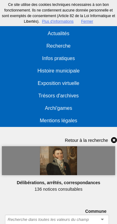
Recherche (58, 46)
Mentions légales (58, 120)
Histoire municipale (58, 70)
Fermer (87, 21)
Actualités (58, 33)
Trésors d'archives (58, 95)
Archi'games (58, 108)
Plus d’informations (57, 21)
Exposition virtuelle (58, 83)
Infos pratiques (58, 58)
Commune (95, 211)
